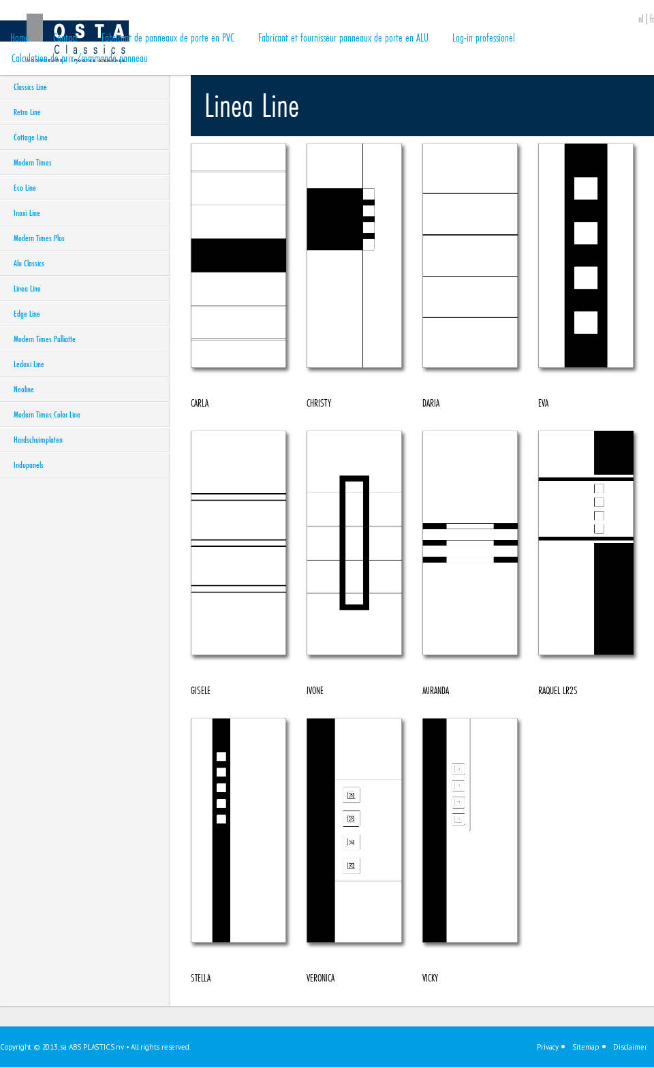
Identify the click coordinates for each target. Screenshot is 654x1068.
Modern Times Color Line (47, 414)
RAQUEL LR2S (586, 563)
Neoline (24, 389)
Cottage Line (31, 137)
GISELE (238, 563)
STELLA (238, 851)
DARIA (470, 276)
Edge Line (27, 313)
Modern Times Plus (39, 238)
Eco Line (25, 187)
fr (652, 19)
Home (19, 37)
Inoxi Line (27, 212)
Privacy (548, 1047)
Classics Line (30, 86)
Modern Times (33, 162)
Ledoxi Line (29, 364)
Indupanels (29, 464)
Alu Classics (29, 263)
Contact (65, 37)
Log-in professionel (483, 37)
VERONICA (354, 851)
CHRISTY (354, 276)
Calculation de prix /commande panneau (80, 57)
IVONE (354, 563)
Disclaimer (630, 1047)
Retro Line (27, 112)
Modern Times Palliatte (45, 338)
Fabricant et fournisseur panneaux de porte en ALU (343, 37)
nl (641, 19)
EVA (586, 276)
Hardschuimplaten (38, 439)
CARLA (238, 276)
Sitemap (586, 1047)
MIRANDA (470, 563)
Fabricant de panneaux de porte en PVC (168, 37)
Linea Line (27, 288)
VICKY (470, 851)
